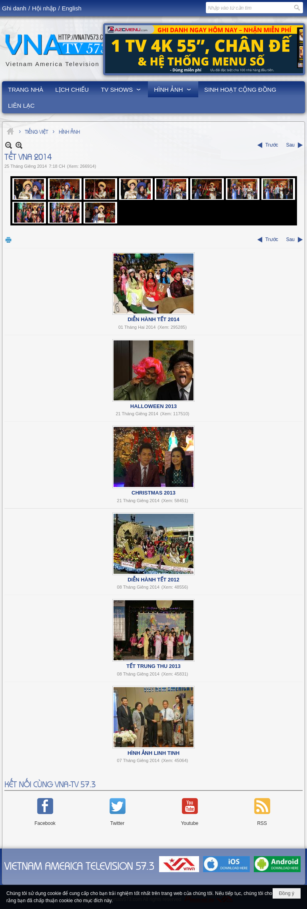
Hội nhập (44, 8)
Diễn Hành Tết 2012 (153, 580)
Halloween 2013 (153, 406)
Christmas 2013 (153, 493)
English (72, 8)
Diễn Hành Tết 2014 (153, 319)
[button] (121, 89)
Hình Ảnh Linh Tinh (153, 753)
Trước (271, 145)
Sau (290, 145)
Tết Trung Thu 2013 (153, 666)
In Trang (8, 239)
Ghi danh (14, 8)
